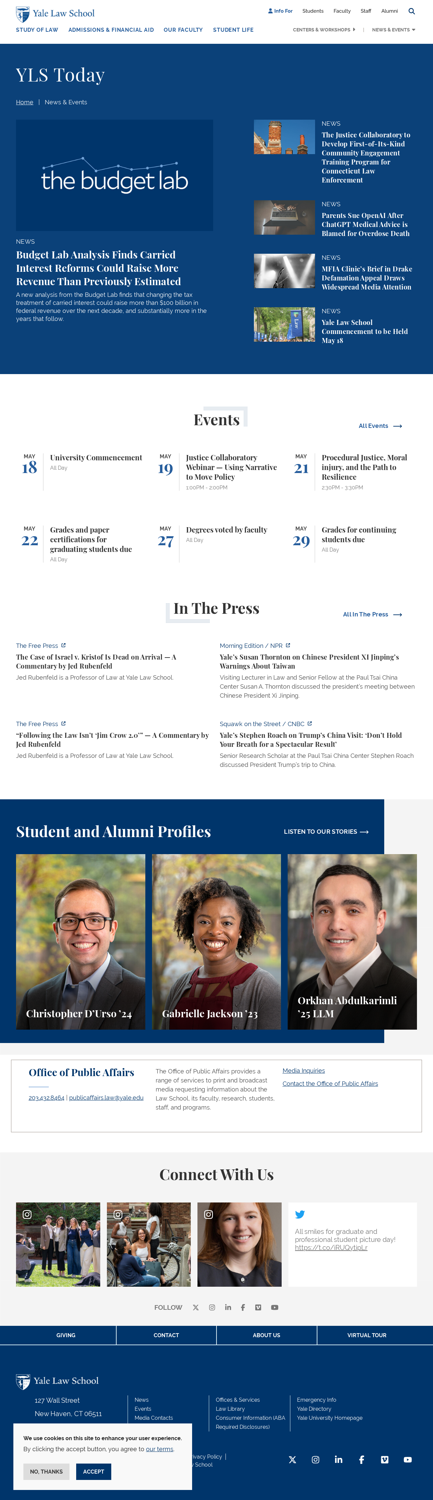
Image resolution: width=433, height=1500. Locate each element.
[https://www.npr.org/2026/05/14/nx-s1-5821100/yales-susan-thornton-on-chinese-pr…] (318, 672)
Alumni (389, 11)
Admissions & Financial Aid (111, 30)
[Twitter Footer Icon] (292, 1460)
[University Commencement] (81, 472)
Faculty (342, 11)
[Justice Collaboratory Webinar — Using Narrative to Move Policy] (217, 472)
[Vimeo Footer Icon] (385, 1460)
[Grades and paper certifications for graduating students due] (81, 544)
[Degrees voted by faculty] (217, 544)
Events (143, 1409)
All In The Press (366, 614)
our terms (159, 1449)
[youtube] (275, 1307)
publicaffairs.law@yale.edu (106, 1097)
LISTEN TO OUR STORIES (320, 831)
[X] (195, 1307)
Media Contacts (154, 1418)
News (142, 1400)
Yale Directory (314, 1409)
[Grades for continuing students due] (352, 544)
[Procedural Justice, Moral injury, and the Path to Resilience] (352, 472)
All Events (374, 425)
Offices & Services (238, 1400)
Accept (93, 1472)
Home (24, 102)
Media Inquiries (304, 1070)
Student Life (233, 30)
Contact (166, 1335)
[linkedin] (228, 1307)
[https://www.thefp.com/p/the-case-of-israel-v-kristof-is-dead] (114, 663)
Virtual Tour (367, 1335)
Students (313, 11)
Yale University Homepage (330, 1418)
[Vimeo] (258, 1307)
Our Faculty (183, 30)
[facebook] (243, 1307)
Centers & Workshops (321, 29)
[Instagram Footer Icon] (315, 1460)
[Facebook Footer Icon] (361, 1460)
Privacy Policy (204, 1457)
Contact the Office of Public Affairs (330, 1083)
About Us (266, 1335)
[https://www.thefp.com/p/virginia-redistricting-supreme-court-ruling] (114, 742)
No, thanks (46, 1472)
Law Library (230, 1409)
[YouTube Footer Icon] (408, 1460)
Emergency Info (316, 1400)
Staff (366, 11)
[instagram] (212, 1307)
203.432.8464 (46, 1097)
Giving (66, 1335)
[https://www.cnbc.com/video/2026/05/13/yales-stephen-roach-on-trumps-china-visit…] (318, 746)
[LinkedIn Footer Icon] (338, 1460)
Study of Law (37, 30)
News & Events (391, 29)
